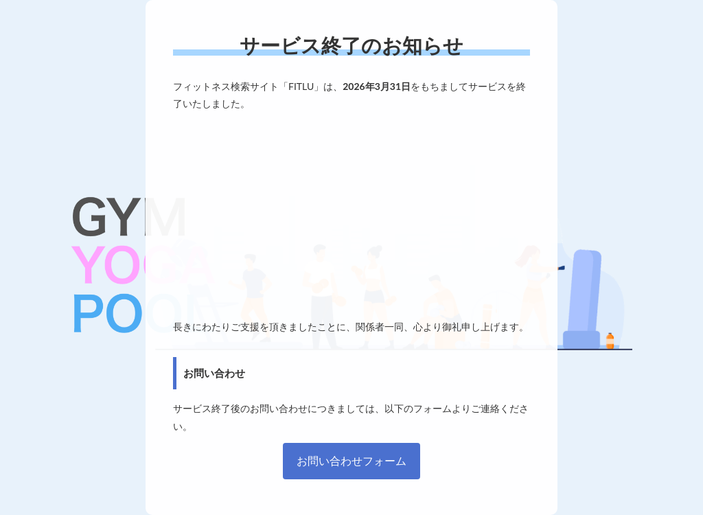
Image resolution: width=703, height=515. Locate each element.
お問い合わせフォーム (351, 460)
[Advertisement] (351, 215)
